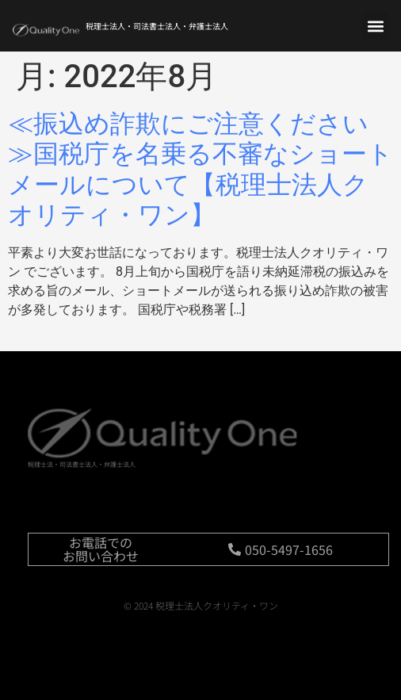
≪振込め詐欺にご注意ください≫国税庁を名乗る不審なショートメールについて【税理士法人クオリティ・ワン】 (200, 169)
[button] (375, 26)
